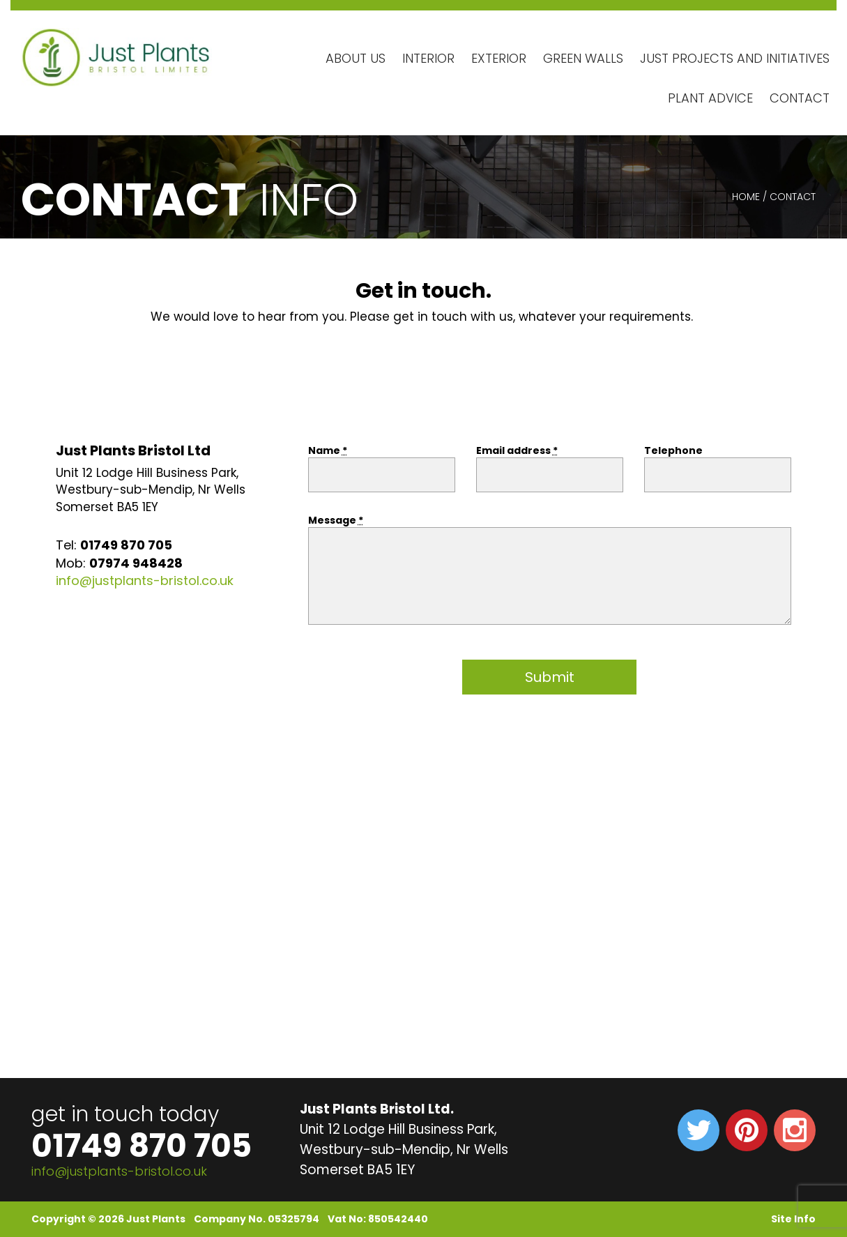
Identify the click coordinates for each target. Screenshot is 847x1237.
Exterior (498, 58)
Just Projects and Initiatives (735, 58)
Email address (517, 450)
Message (335, 520)
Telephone (673, 450)
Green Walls (583, 58)
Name (327, 450)
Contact (800, 98)
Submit (549, 677)
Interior (428, 58)
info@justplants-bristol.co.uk (145, 580)
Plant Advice (710, 98)
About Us (356, 58)
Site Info (793, 1219)
